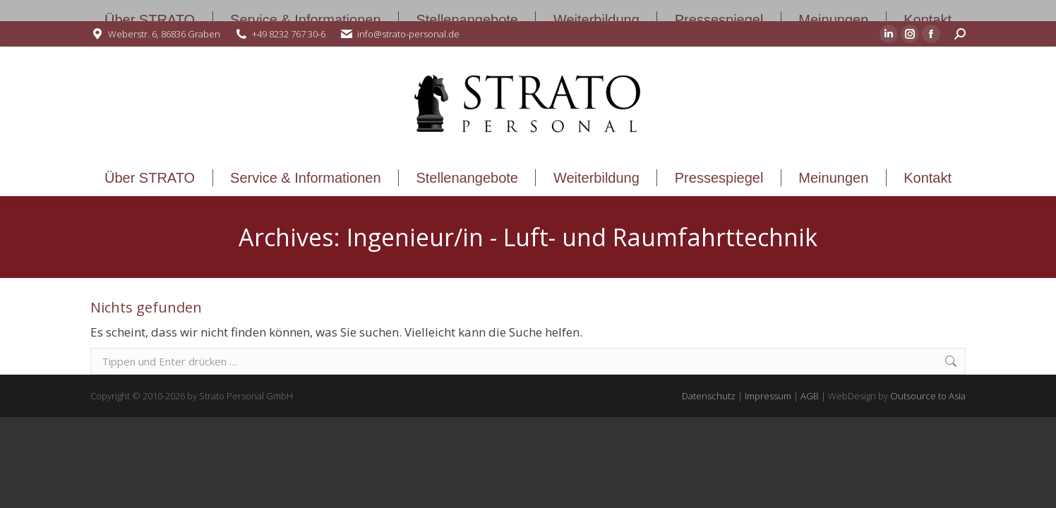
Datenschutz (709, 395)
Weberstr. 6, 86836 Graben (164, 34)
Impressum (768, 395)
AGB (809, 395)
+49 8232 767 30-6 (288, 34)
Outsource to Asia (928, 395)
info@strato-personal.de (408, 34)
